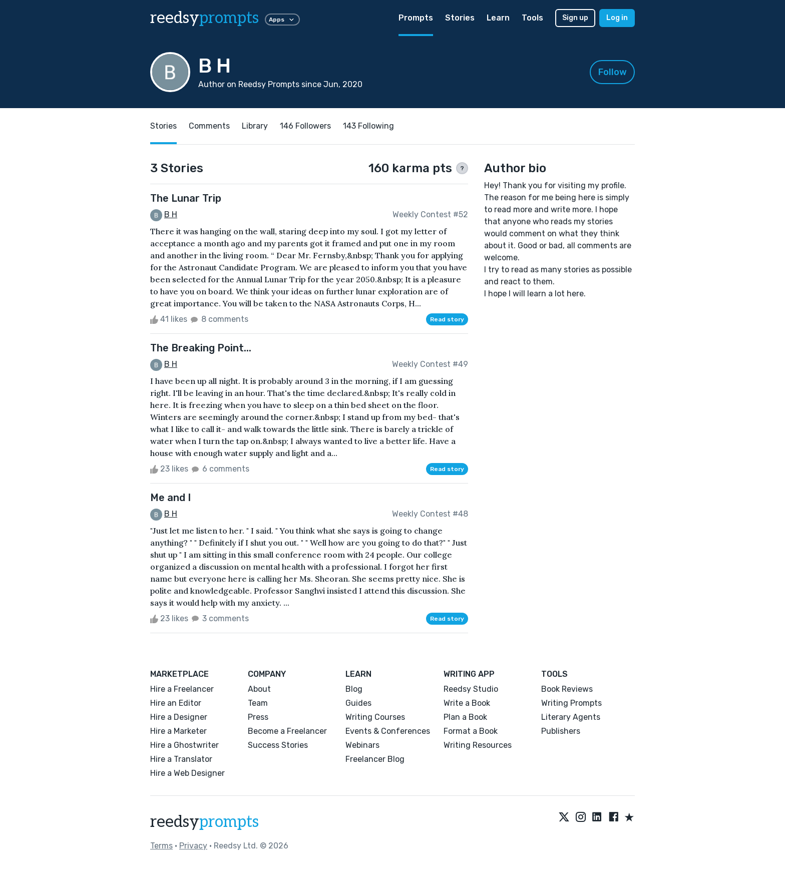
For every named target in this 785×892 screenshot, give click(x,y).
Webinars (362, 745)
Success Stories (278, 745)
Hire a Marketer (178, 731)
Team (258, 703)
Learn (498, 18)
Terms (161, 845)
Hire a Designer (178, 717)
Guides (358, 703)
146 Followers (305, 126)
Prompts (416, 18)
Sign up (575, 18)
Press (258, 717)
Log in (617, 18)
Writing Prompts (571, 703)
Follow (612, 72)
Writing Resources (478, 745)
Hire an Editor (175, 703)
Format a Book (471, 731)
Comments (209, 126)
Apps (282, 19)
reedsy (204, 821)
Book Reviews (567, 689)
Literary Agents (570, 717)
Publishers (560, 731)
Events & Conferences (387, 731)
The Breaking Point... (200, 348)
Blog (353, 689)
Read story (447, 319)
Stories (460, 18)
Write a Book (467, 703)
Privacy (193, 845)
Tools (532, 18)
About (259, 689)
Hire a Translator (181, 759)
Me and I (170, 498)
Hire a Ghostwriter (184, 745)
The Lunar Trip (185, 198)
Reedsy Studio (471, 689)
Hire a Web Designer (187, 773)
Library (255, 126)
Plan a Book (465, 717)
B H (170, 214)
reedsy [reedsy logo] (204, 18)
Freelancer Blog (375, 759)
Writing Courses (375, 717)
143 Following (368, 126)
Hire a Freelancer (182, 689)
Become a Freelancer (287, 731)
